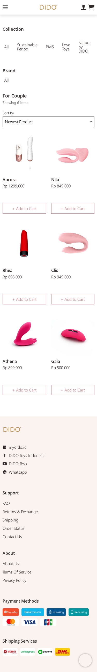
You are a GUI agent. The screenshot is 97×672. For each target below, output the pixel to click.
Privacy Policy (14, 580)
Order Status (14, 528)
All (6, 46)
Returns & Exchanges (21, 511)
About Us (11, 563)
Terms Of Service (17, 572)
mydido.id (18, 447)
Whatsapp (18, 472)
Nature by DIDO (84, 47)
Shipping (10, 520)
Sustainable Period (27, 46)
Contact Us (12, 536)
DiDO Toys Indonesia (27, 455)
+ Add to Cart (24, 208)
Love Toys (66, 46)
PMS (50, 46)
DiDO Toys (18, 463)
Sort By (48, 118)
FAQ (6, 503)
